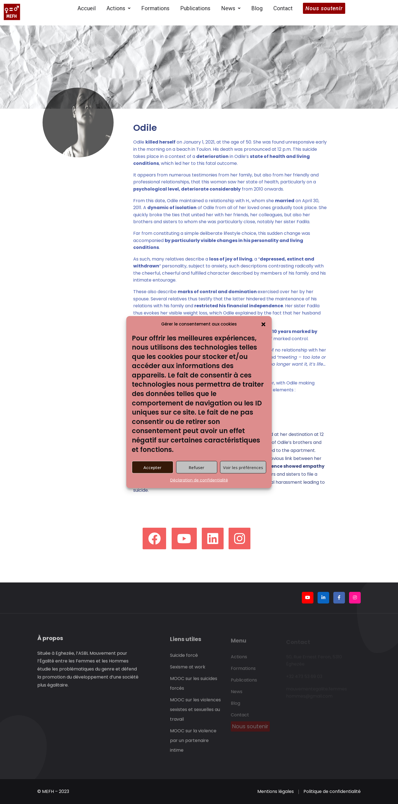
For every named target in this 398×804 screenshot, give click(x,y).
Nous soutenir (324, 8)
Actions (118, 8)
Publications (195, 8)
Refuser (196, 467)
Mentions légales (275, 791)
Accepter (152, 467)
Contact (283, 8)
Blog (257, 8)
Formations (155, 8)
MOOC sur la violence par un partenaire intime (193, 743)
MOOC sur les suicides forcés (193, 686)
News (230, 8)
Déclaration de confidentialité (199, 480)
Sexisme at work (187, 670)
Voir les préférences (243, 467)
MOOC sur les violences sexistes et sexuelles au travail (195, 712)
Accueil (86, 8)
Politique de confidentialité (332, 791)
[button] (263, 324)
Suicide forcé (184, 658)
